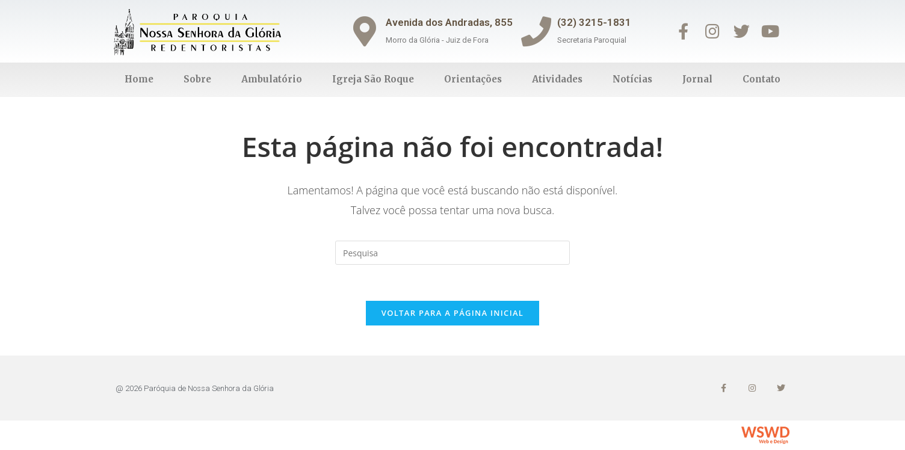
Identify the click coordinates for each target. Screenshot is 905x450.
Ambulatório (271, 79)
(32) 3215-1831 (594, 22)
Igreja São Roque (373, 79)
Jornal (697, 79)
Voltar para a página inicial (452, 312)
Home (139, 79)
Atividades (557, 79)
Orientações (473, 79)
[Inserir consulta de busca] (452, 253)
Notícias (632, 79)
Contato (761, 79)
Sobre (197, 79)
